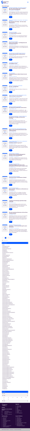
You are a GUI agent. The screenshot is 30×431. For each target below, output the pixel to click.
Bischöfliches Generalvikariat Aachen (7, 409)
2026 (4, 395)
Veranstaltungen (5, 6)
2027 (4, 393)
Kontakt (3, 407)
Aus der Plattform (19, 416)
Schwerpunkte (4, 416)
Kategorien (5, 242)
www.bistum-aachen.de (8, 414)
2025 (4, 400)
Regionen (17, 404)
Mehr (10, 29)
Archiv (4, 391)
